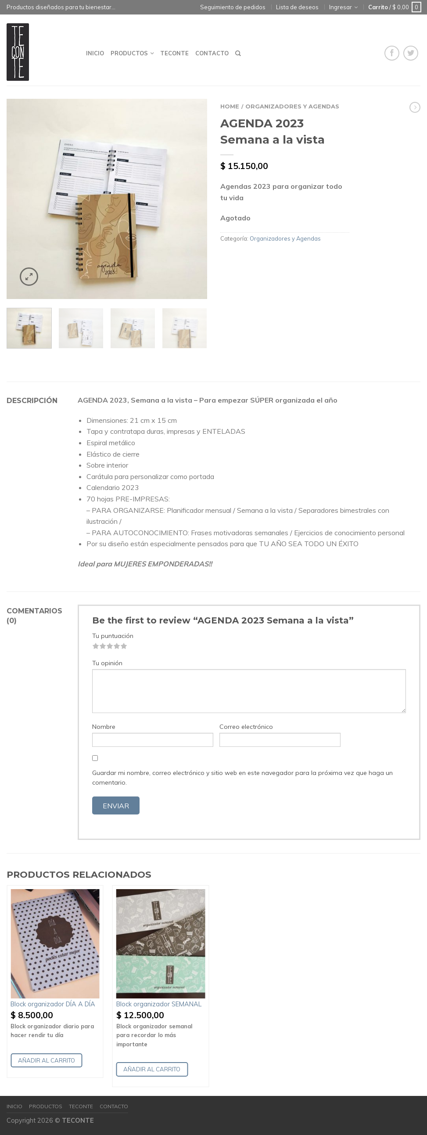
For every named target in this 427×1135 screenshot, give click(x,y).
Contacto (212, 53)
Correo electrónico (246, 727)
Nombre (103, 727)
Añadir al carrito (46, 1060)
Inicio (95, 53)
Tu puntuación (112, 636)
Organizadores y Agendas (292, 106)
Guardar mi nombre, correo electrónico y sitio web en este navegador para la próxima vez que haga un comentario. (242, 777)
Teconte (174, 53)
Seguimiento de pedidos (233, 7)
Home (229, 106)
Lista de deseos (297, 7)
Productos (129, 53)
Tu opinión (107, 663)
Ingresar (340, 7)
